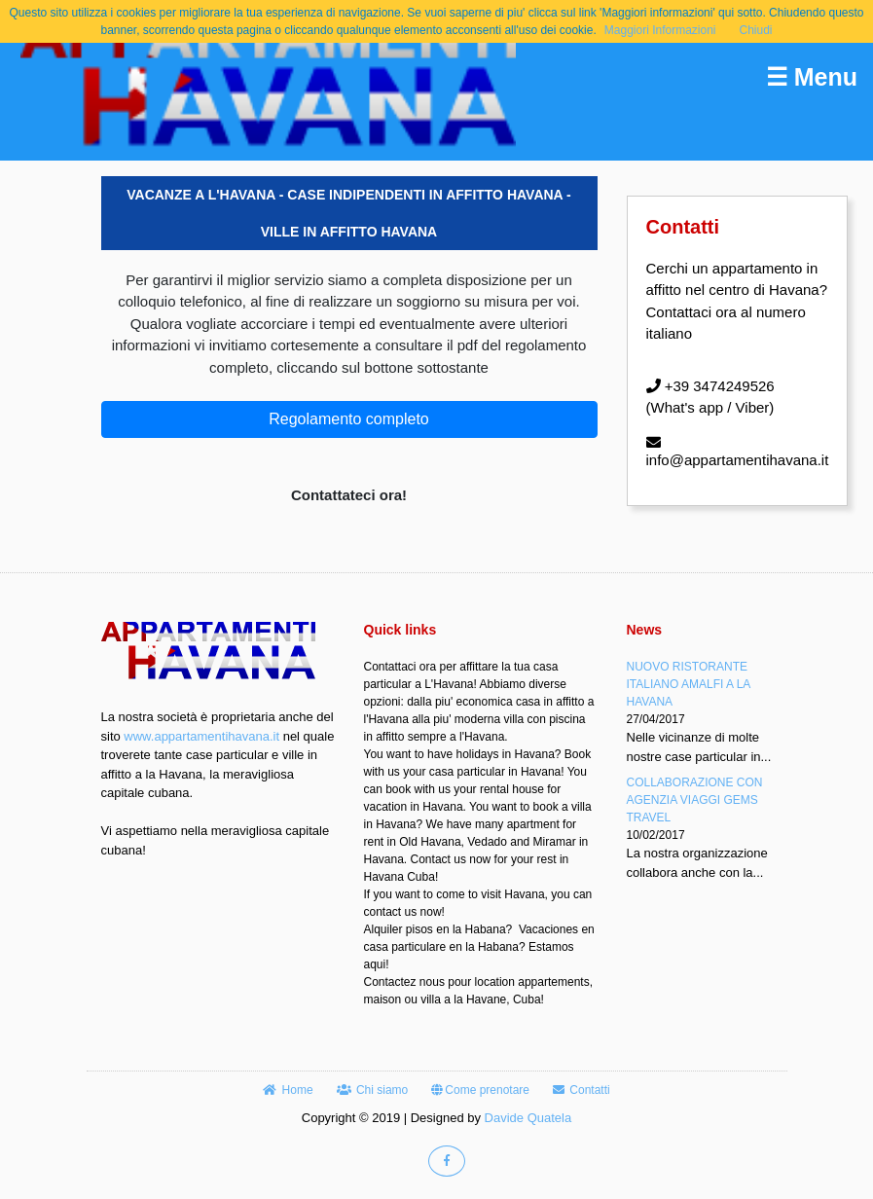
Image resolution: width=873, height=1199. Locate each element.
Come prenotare (480, 1090)
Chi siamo (373, 1090)
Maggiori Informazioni (660, 30)
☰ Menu (811, 77)
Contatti (581, 1090)
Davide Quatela (528, 1117)
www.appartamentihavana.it (201, 736)
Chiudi (756, 30)
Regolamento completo (349, 419)
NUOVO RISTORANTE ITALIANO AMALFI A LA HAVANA (688, 684)
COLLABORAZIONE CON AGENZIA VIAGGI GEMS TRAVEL (695, 800)
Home (287, 1090)
